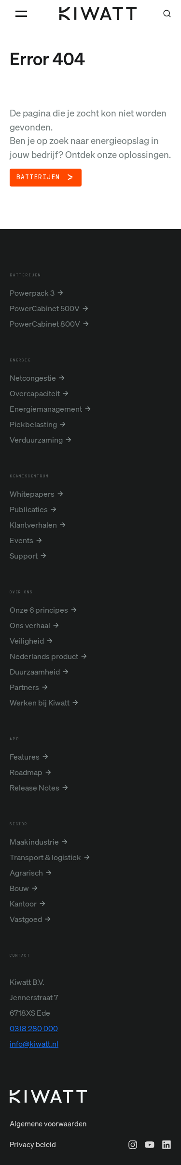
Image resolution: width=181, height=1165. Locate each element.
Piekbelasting (33, 424)
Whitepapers (32, 494)
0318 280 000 (34, 1028)
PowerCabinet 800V (45, 323)
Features (25, 756)
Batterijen (38, 177)
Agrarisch (26, 872)
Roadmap (26, 772)
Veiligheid (27, 640)
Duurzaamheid (35, 671)
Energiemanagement (46, 408)
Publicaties (29, 509)
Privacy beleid (33, 1144)
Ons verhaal (30, 625)
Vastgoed (26, 919)
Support (24, 555)
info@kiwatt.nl (34, 1043)
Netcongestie (33, 378)
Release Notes (34, 787)
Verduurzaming (36, 439)
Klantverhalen (33, 524)
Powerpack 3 (32, 293)
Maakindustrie (34, 841)
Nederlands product (44, 656)
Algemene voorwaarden (48, 1123)
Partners (24, 687)
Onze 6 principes (39, 609)
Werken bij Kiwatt (40, 702)
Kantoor (23, 903)
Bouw (19, 888)
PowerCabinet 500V (45, 308)
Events (21, 540)
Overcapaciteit (35, 393)
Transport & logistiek (45, 857)
